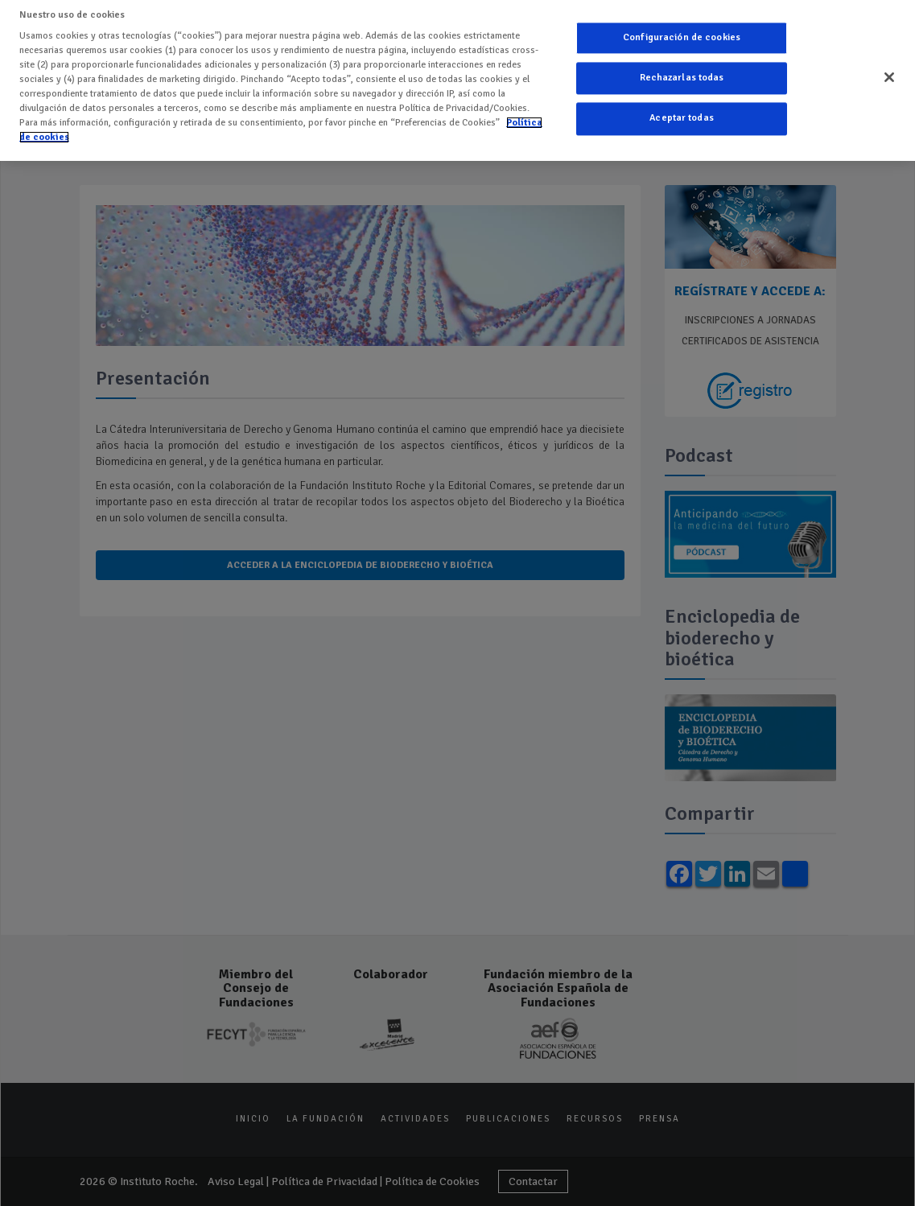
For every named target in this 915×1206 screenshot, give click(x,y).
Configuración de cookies (681, 26)
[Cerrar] (889, 66)
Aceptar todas (681, 107)
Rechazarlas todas (682, 67)
